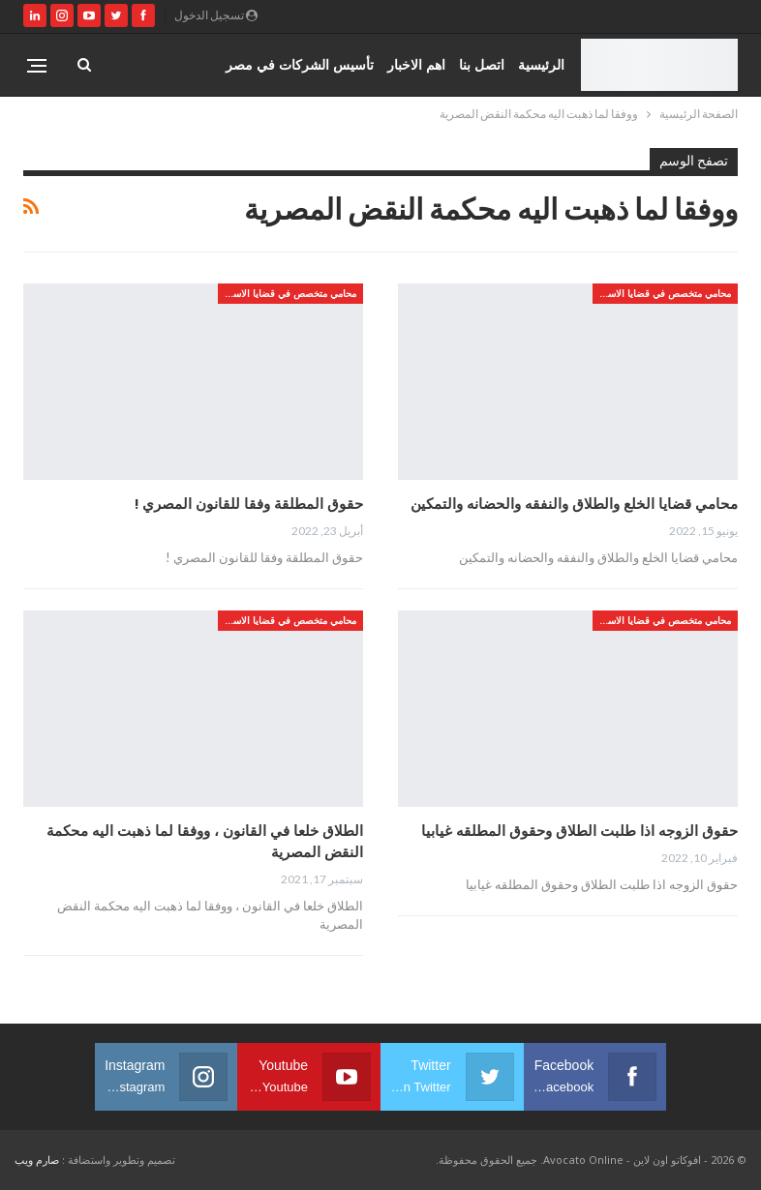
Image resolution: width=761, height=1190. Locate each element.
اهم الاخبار (416, 64)
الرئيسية (541, 64)
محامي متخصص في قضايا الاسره (664, 293)
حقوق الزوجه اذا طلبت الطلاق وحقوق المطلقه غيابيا (579, 830)
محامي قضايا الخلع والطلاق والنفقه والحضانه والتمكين (574, 503)
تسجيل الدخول (216, 15)
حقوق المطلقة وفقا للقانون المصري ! (249, 503)
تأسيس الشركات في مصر (300, 64)
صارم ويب (37, 1159)
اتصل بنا (481, 64)
